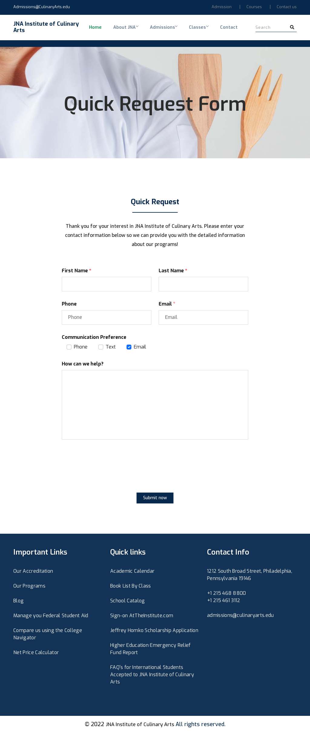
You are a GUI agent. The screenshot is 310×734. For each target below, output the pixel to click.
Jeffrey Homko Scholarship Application (154, 631)
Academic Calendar (132, 572)
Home (92, 31)
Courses (254, 6)
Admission (222, 6)
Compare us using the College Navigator (47, 635)
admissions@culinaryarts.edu (240, 616)
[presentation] (108, 473)
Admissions (153, 31)
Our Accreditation (33, 572)
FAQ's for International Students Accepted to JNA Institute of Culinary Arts (152, 675)
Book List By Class (130, 587)
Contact (211, 31)
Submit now (155, 499)
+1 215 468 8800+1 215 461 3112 (226, 598)
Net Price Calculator (36, 653)
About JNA (118, 31)
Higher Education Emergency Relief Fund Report (150, 650)
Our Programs (29, 587)
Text (111, 348)
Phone (80, 348)
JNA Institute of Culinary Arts (139, 725)
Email (140, 348)
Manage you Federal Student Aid (50, 617)
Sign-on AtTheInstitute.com (141, 617)
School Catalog (127, 602)
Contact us (287, 6)
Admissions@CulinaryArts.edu (41, 6)
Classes (185, 31)
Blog (18, 602)
